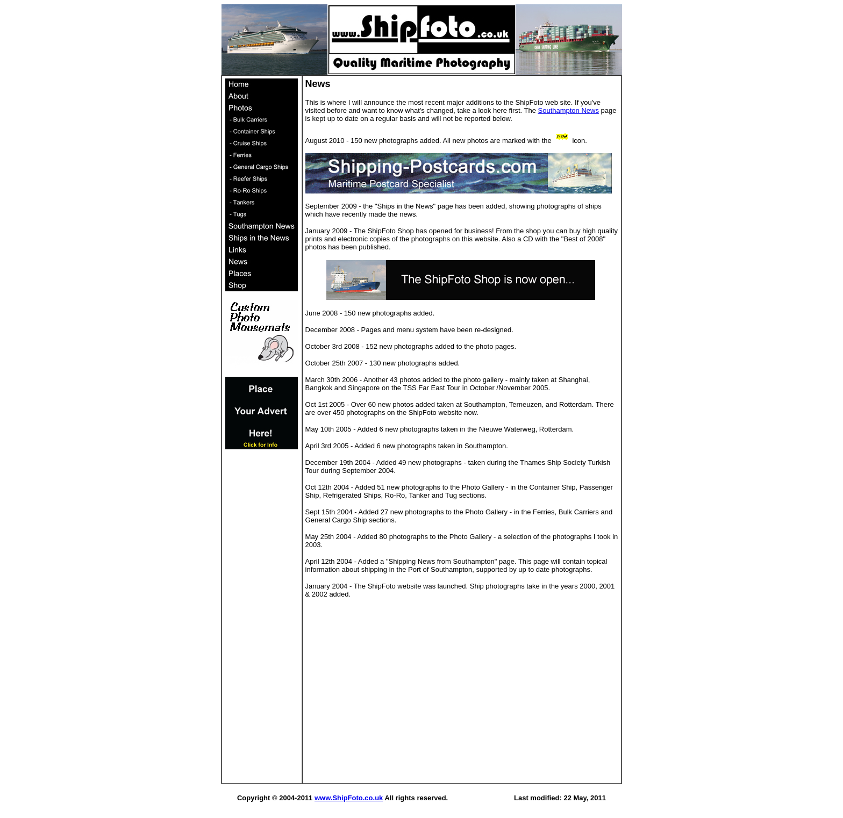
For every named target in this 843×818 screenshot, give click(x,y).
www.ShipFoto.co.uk (349, 798)
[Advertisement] (262, 619)
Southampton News (568, 110)
